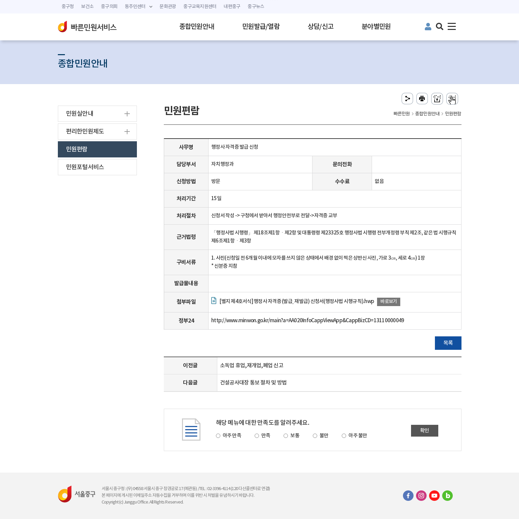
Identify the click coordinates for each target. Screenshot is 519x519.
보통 (294, 436)
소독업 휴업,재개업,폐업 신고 (251, 366)
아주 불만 (357, 436)
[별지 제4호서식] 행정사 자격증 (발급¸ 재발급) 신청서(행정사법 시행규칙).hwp (296, 301)
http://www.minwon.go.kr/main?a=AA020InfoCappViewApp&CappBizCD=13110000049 (307, 321)
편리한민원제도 (85, 131)
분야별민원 (376, 27)
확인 (424, 431)
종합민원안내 (196, 27)
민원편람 (77, 149)
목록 (448, 343)
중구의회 (109, 6)
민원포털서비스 (85, 167)
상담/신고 (320, 27)
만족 (265, 436)
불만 (324, 436)
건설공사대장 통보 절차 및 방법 (253, 383)
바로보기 (388, 301)
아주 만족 (232, 436)
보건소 (87, 6)
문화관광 (167, 6)
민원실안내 (79, 113)
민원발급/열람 (261, 27)
